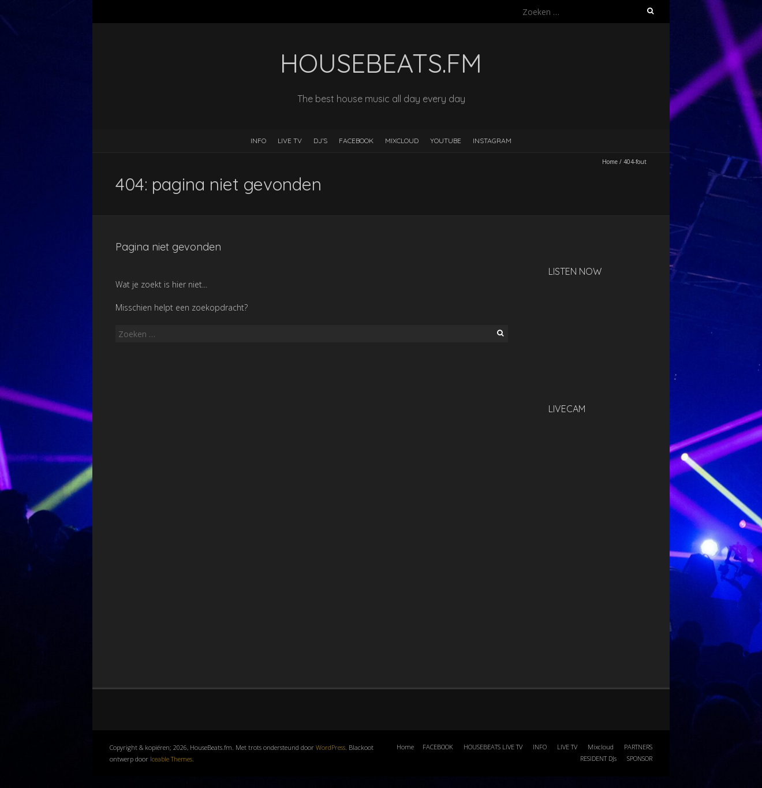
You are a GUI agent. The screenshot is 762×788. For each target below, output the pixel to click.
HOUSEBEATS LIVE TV (493, 746)
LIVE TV (290, 140)
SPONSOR (639, 758)
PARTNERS (638, 746)
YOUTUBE (445, 140)
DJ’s (320, 140)
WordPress (330, 747)
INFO (258, 140)
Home (610, 162)
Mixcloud (601, 746)
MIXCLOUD (402, 140)
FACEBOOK (356, 140)
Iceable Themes (171, 759)
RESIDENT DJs (598, 758)
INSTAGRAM (492, 140)
